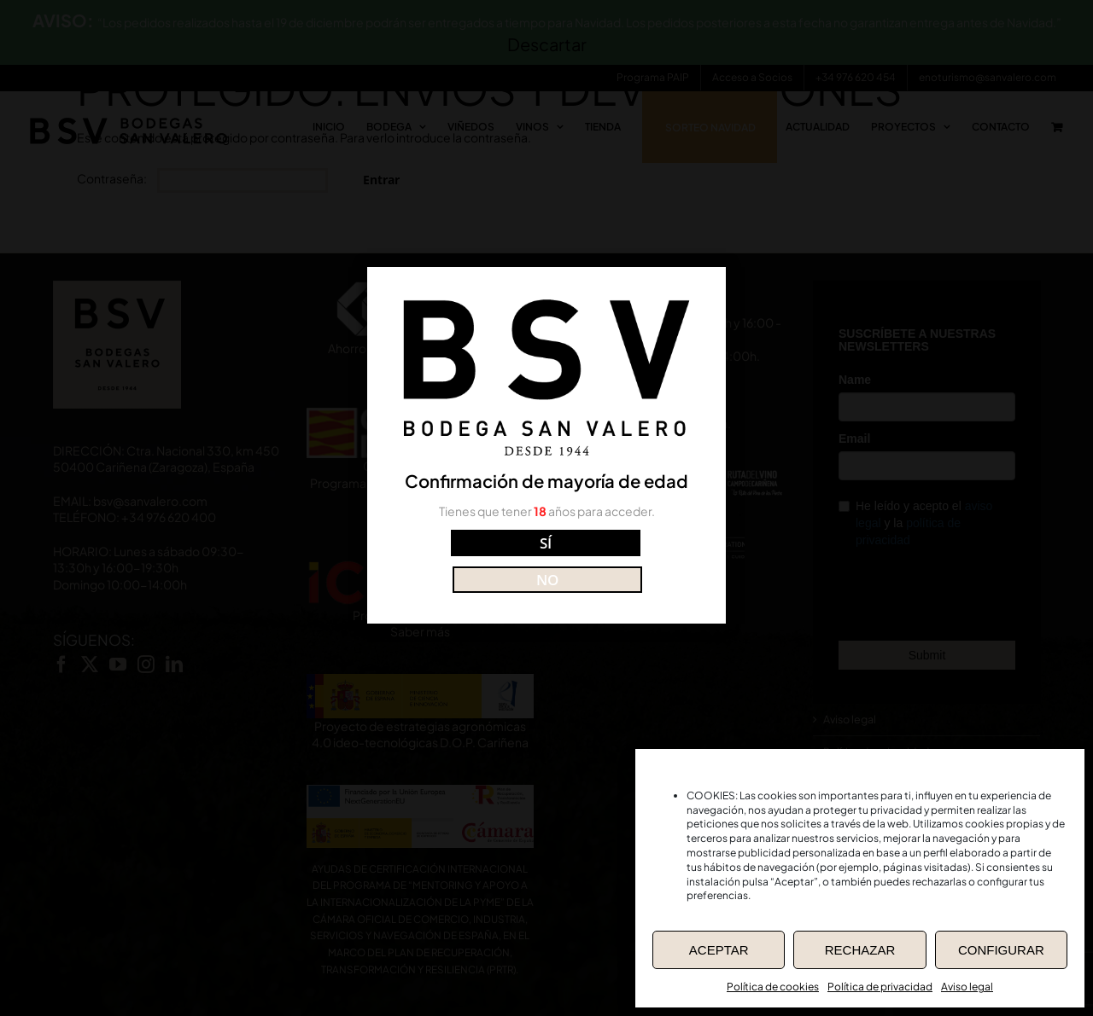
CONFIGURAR (1001, 950)
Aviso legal (967, 986)
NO (622, 559)
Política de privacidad (879, 986)
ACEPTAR (719, 950)
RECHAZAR (860, 950)
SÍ (470, 559)
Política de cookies (773, 986)
